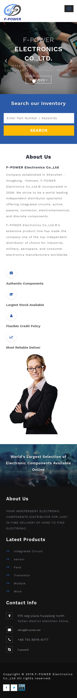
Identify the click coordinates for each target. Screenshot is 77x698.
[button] (5, 58)
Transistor (22, 575)
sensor (19, 559)
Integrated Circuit (28, 551)
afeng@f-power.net (29, 630)
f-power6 (23, 649)
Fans (17, 567)
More (18, 591)
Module (19, 583)
